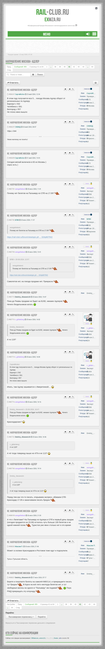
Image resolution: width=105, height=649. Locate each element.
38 (55, 67)
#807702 (11, 220)
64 (92, 67)
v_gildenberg (19, 319)
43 (79, 67)
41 (69, 67)
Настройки (11, 604)
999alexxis (34, 638)
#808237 (11, 577)
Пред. (9, 67)
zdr (60, 638)
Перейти (42, 617)
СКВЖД (18, 127)
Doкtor (56, 638)
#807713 (11, 319)
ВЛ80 (17, 220)
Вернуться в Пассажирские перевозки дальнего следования (30, 623)
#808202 (11, 546)
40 (64, 67)
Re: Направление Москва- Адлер (22, 89)
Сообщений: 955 (20, 67)
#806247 (11, 94)
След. (9, 70)
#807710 (11, 297)
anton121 (42, 638)
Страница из (36, 67)
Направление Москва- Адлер (22, 61)
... (51, 67)
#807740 (11, 468)
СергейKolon (19, 94)
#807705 (11, 252)
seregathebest (20, 189)
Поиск (40, 74)
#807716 (11, 402)
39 (60, 67)
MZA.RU (53, 19)
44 (83, 67)
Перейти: (10, 613)
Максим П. (19, 546)
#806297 (11, 127)
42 (74, 67)
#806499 (11, 158)
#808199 (11, 515)
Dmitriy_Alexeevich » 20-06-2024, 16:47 (24, 409)
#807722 (11, 437)
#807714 (11, 357)
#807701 (11, 189)
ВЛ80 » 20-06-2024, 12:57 (19, 259)
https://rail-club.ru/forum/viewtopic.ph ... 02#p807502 (29, 237)
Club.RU (52, 12)
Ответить (12, 83)
